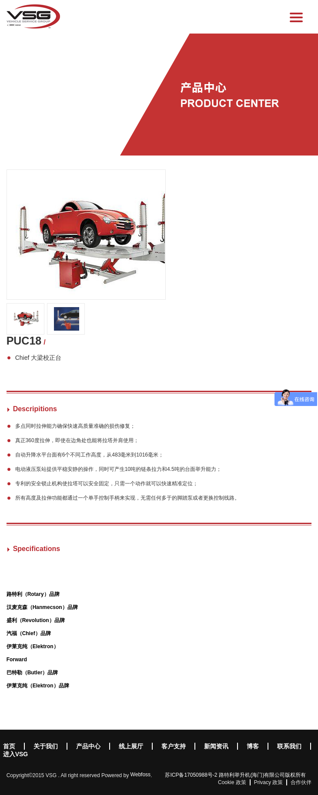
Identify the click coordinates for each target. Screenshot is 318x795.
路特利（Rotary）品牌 (33, 594)
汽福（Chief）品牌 (29, 633)
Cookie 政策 (232, 782)
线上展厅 (131, 746)
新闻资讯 (216, 746)
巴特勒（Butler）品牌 (32, 673)
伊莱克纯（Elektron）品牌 (38, 686)
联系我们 (289, 746)
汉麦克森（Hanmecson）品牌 (42, 607)
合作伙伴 (301, 782)
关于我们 (45, 746)
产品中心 (88, 746)
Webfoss (141, 774)
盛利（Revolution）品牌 (36, 620)
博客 (253, 746)
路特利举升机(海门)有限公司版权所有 (262, 775)
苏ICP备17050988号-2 (191, 775)
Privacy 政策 (268, 782)
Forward (17, 659)
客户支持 (173, 746)
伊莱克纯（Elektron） (33, 646)
